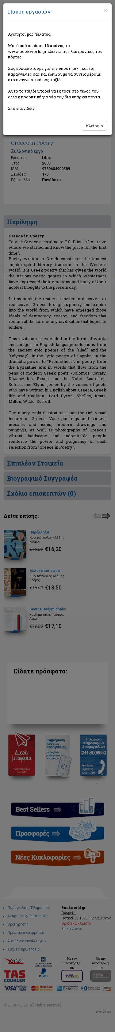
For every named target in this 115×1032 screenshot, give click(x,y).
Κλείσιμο (94, 126)
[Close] (105, 10)
